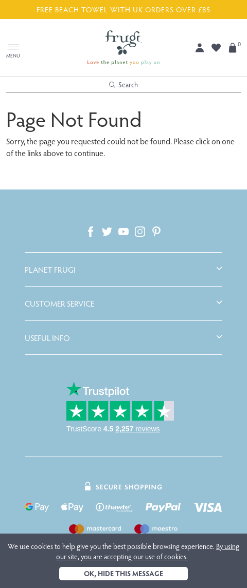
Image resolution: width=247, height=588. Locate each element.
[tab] (123, 270)
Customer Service (59, 303)
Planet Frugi (50, 269)
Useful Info (47, 338)
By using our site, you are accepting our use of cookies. (147, 551)
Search (123, 84)
